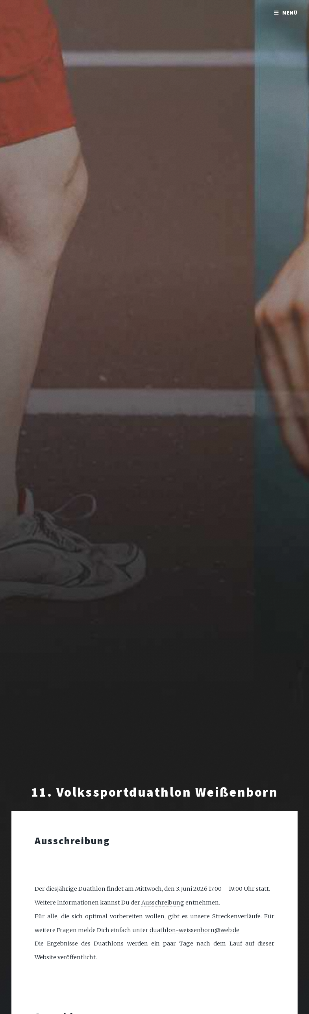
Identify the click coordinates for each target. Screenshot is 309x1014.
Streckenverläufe (236, 916)
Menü (290, 12)
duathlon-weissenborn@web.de (194, 930)
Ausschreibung (162, 902)
